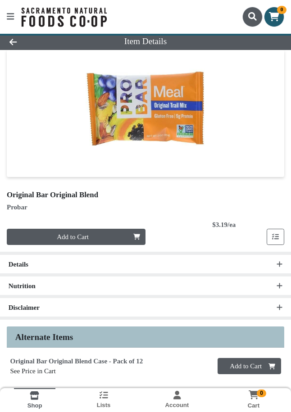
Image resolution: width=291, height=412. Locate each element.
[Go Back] (41, 41)
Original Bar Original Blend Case (76, 361)
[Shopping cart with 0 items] (274, 17)
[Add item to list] (276, 237)
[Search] (252, 16)
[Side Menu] (10, 17)
